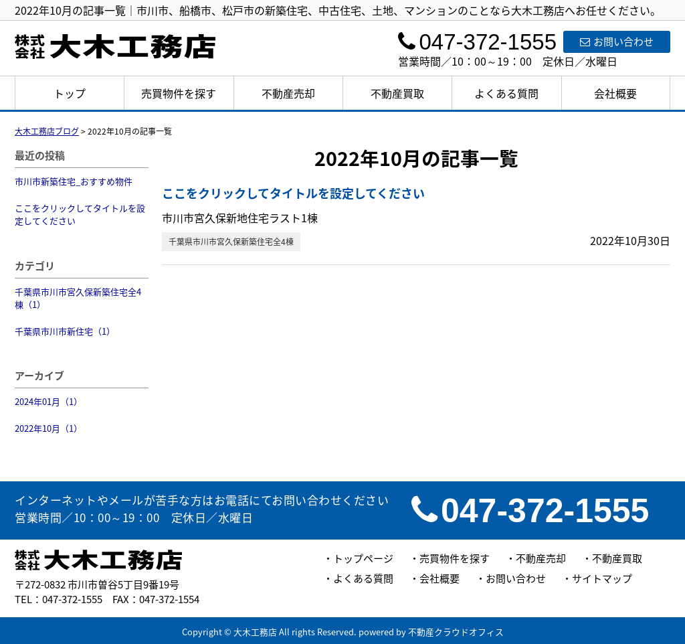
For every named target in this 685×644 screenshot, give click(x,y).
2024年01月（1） (48, 401)
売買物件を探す (178, 93)
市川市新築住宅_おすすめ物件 (73, 181)
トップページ (363, 558)
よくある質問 (506, 93)
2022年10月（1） (48, 428)
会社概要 (615, 93)
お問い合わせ (617, 41)
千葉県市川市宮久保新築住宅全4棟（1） (78, 298)
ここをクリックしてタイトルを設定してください (80, 215)
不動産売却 (288, 93)
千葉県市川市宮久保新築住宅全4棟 (231, 242)
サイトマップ (602, 578)
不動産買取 (397, 93)
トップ (70, 93)
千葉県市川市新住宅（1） (65, 331)
